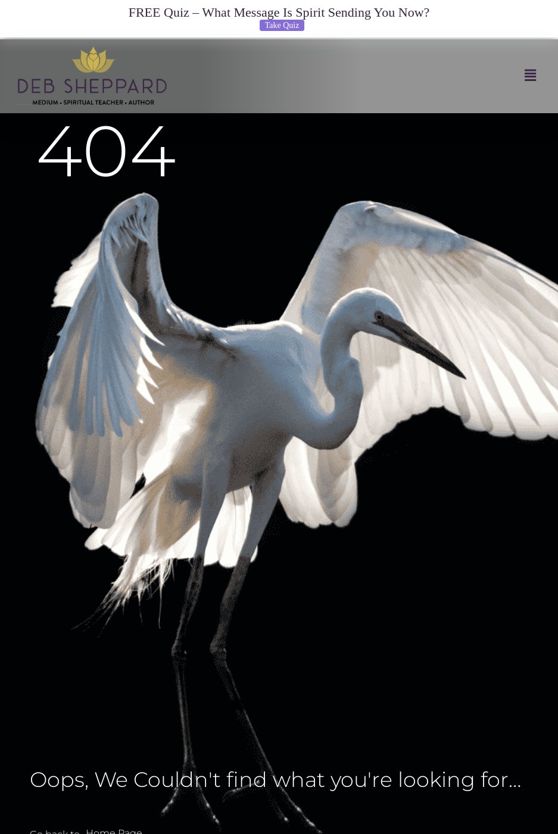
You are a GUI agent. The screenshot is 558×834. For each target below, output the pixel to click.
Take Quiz (282, 25)
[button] (359, 75)
